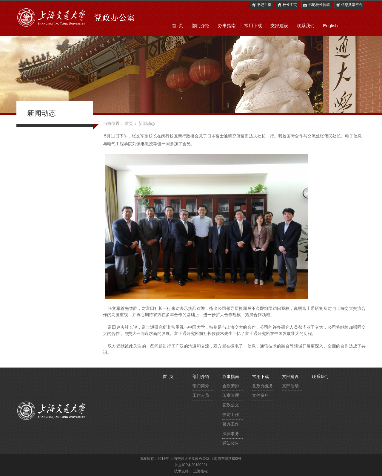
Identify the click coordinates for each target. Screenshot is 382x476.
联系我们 (306, 25)
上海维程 (200, 471)
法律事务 (230, 433)
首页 (129, 123)
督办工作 (230, 424)
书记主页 (261, 5)
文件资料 (260, 395)
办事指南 (227, 25)
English (330, 25)
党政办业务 (262, 385)
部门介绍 (201, 25)
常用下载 (253, 25)
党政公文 (230, 404)
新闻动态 (146, 123)
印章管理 (230, 395)
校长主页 (287, 5)
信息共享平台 (349, 5)
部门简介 (200, 385)
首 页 (177, 25)
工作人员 (200, 395)
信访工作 (230, 414)
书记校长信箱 (316, 5)
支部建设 (279, 25)
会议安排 (230, 385)
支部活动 (290, 385)
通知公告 (230, 443)
